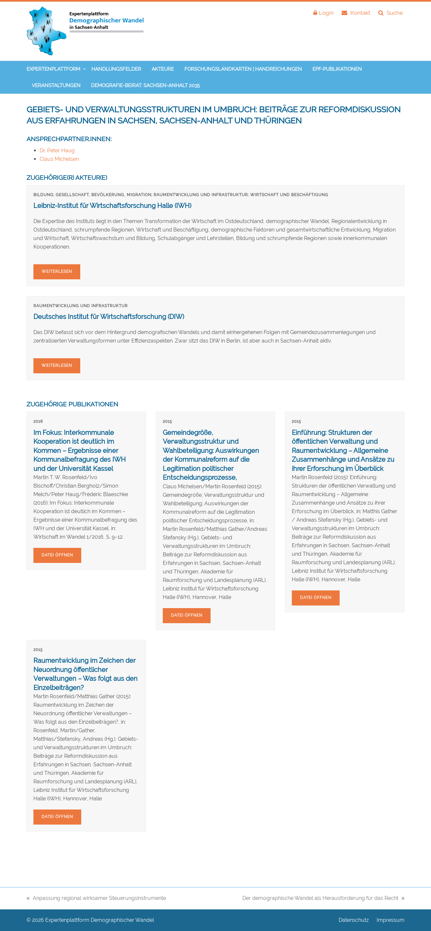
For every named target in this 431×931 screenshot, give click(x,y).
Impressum (390, 920)
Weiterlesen (57, 271)
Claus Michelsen (59, 159)
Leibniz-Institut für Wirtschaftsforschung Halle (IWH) (112, 206)
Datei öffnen (57, 555)
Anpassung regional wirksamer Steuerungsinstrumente (96, 899)
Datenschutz (354, 920)
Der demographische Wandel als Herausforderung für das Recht (323, 899)
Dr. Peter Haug (57, 150)
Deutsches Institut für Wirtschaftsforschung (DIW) (108, 317)
